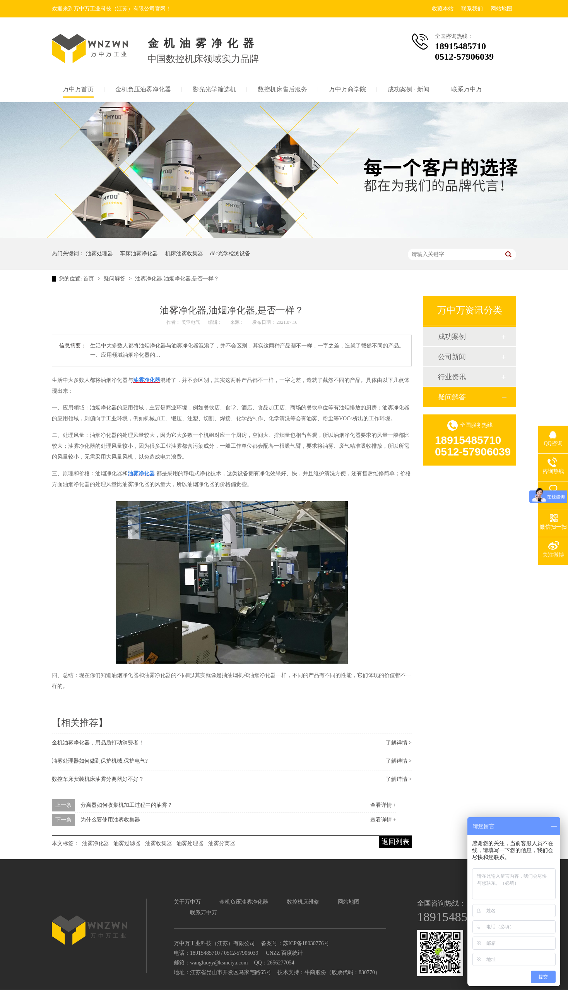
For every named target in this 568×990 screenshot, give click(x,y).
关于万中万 (187, 902)
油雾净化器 (95, 843)
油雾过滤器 (126, 843)
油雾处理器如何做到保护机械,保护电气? (100, 761)
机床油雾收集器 (184, 253)
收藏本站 (442, 9)
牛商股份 (315, 972)
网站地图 (501, 9)
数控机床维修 (303, 902)
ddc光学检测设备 (230, 253)
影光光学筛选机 (214, 89)
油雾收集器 (158, 843)
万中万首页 (78, 89)
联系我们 (472, 9)
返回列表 (395, 842)
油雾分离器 (221, 843)
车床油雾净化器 (139, 253)
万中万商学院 (347, 89)
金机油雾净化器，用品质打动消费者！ (98, 743)
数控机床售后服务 (282, 89)
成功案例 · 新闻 (408, 89)
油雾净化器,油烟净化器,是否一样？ (177, 279)
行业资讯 (452, 377)
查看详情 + (383, 805)
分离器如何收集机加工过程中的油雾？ (126, 805)
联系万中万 (466, 89)
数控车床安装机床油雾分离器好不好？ (98, 779)
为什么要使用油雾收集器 (110, 820)
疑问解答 (115, 279)
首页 (89, 279)
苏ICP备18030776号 (306, 943)
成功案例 (452, 336)
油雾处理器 (99, 253)
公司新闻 (452, 357)
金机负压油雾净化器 (143, 89)
